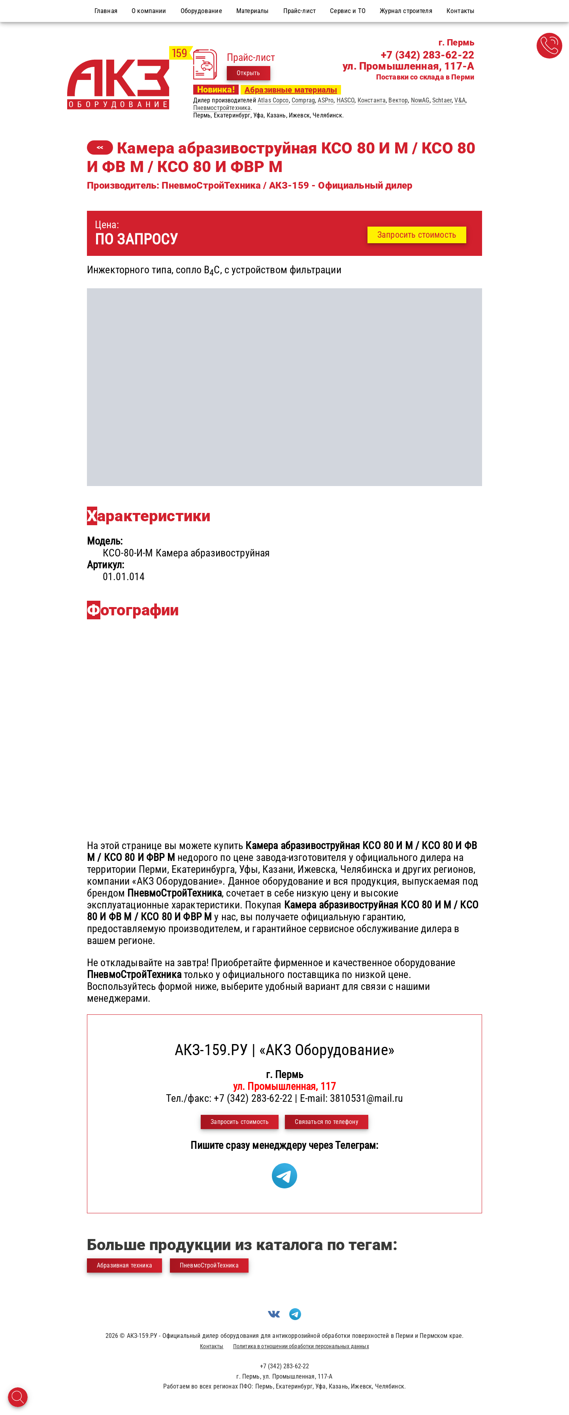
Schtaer (442, 100)
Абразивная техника (124, 1265)
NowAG (420, 100)
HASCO (346, 100)
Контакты (211, 1346)
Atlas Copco (273, 100)
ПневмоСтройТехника (209, 1265)
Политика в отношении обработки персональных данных (301, 1346)
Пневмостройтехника (222, 108)
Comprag (303, 100)
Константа (372, 100)
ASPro (325, 100)
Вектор (398, 100)
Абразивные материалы (291, 90)
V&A (459, 100)
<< (100, 147)
